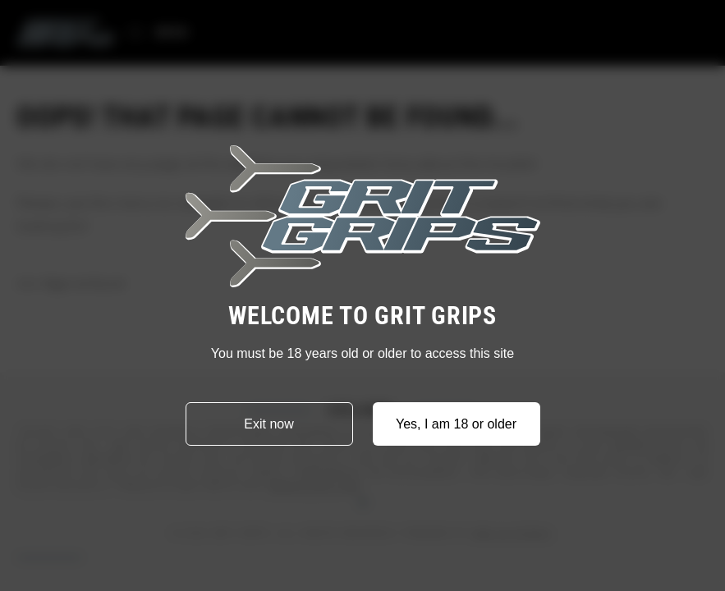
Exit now (268, 424)
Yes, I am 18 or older (456, 424)
